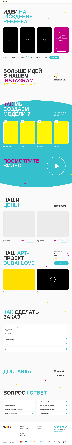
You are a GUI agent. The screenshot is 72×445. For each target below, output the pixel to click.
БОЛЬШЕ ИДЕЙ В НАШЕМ (22, 75)
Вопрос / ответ (23, 435)
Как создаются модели (25, 430)
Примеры (22, 433)
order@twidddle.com (58, 431)
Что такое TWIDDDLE (24, 428)
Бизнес (30, 57)
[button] (10, 132)
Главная (22, 426)
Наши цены (39, 426)
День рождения (22, 57)
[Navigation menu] (68, 1)
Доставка (39, 428)
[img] (7, 427)
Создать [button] (61, 49)
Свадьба (45, 57)
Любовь (6, 57)
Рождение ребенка (54, 57)
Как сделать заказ (41, 430)
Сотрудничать (61, 263)
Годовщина (14, 57)
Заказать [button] (30, 240)
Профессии (38, 57)
